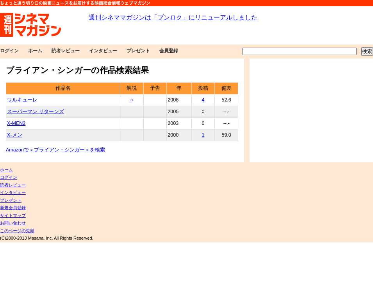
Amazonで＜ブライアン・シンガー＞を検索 (55, 150)
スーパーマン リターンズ (35, 111)
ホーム (35, 50)
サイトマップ (13, 215)
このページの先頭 (17, 230)
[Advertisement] (310, 110)
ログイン (9, 50)
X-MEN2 (16, 123)
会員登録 (168, 50)
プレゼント (138, 50)
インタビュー (103, 50)
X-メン (14, 135)
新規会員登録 (13, 207)
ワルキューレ (22, 100)
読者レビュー (66, 50)
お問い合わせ (13, 223)
